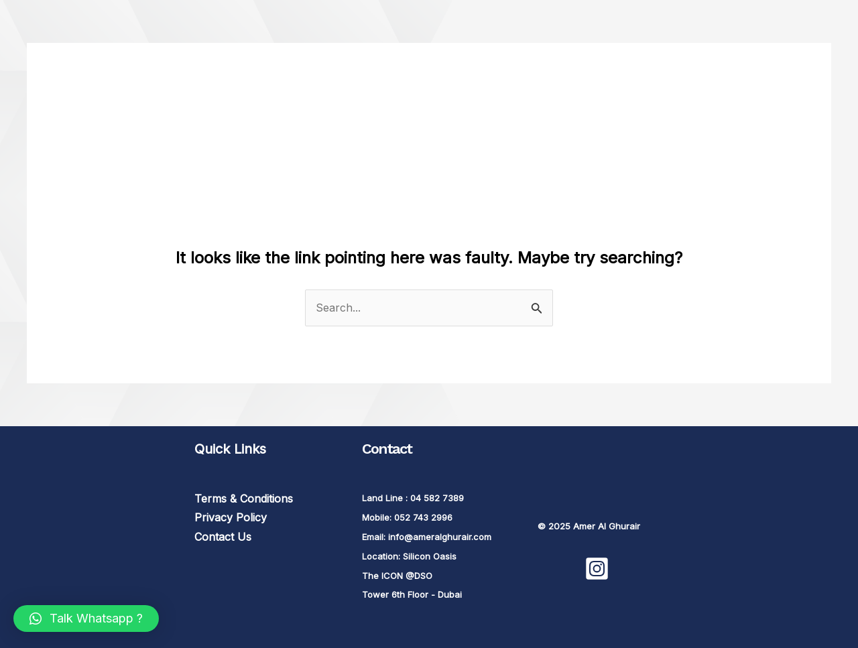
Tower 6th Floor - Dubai (412, 594)
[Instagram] (597, 568)
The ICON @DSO (397, 575)
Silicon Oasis (429, 556)
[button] (86, 618)
